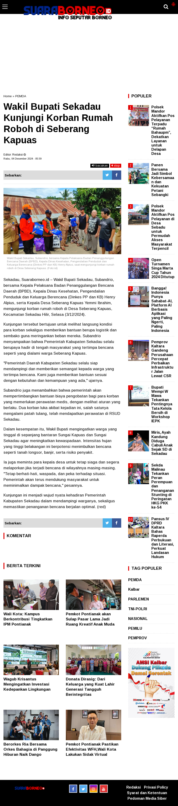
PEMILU (135, 628)
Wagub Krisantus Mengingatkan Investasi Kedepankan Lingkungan (27, 684)
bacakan (100, 165)
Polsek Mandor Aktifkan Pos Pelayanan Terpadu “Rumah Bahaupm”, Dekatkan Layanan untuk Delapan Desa (163, 130)
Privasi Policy (156, 787)
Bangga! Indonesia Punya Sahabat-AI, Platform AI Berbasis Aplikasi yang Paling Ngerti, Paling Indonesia (161, 309)
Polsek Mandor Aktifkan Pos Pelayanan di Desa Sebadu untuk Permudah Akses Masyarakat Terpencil (163, 227)
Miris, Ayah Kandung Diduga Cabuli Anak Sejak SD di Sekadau (162, 443)
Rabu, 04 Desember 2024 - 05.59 (22, 158)
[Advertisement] (89, 56)
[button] (173, 2)
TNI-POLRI (137, 609)
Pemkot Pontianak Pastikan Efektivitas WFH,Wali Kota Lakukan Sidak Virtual (92, 749)
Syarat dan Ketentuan (147, 793)
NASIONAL (138, 619)
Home (7, 96)
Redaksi (133, 787)
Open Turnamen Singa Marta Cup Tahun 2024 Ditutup (163, 268)
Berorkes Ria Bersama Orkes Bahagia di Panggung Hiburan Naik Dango (30, 749)
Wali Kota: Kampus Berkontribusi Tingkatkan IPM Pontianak (27, 619)
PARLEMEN (138, 599)
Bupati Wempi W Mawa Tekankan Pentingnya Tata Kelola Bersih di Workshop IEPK (161, 404)
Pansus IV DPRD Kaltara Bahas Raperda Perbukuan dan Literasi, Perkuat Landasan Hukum (162, 538)
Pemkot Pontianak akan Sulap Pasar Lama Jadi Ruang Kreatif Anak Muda (90, 619)
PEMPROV (137, 638)
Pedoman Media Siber (147, 798)
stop (115, 165)
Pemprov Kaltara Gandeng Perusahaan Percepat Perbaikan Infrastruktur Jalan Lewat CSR (162, 359)
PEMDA (20, 96)
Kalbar (134, 589)
